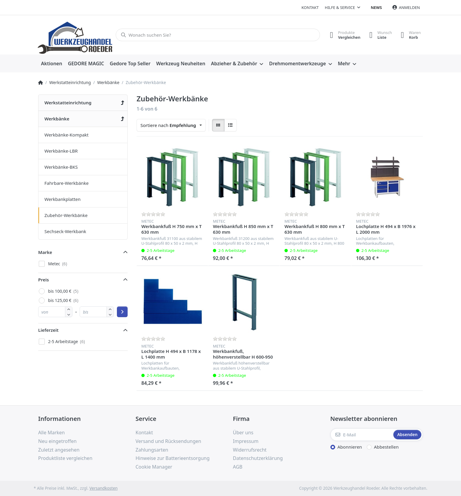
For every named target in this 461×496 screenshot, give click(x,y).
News (376, 7)
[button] (68, 314)
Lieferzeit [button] (48, 330)
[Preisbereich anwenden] (122, 311)
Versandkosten (103, 488)
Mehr (344, 63)
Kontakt (310, 7)
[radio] (218, 125)
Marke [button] (45, 252)
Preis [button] (43, 280)
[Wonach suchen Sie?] (218, 35)
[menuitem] (51, 64)
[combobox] (171, 125)
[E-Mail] (361, 434)
